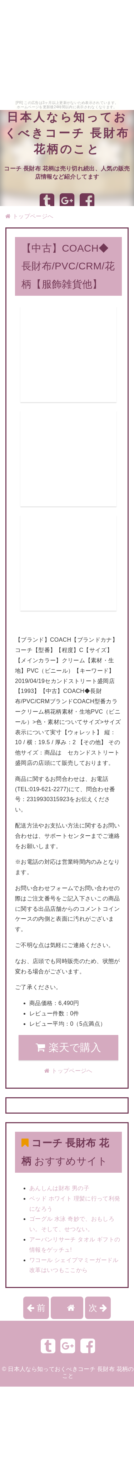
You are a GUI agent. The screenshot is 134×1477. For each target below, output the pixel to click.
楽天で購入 (68, 1047)
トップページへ (29, 216)
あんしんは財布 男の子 (59, 1188)
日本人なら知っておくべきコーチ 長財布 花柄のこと (67, 133)
